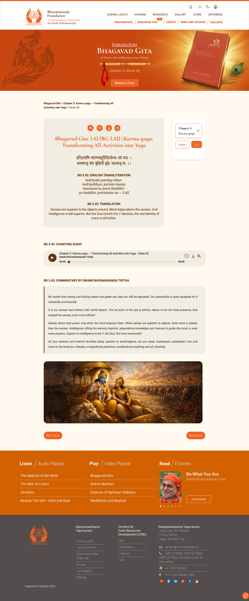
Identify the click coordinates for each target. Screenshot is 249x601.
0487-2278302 (174, 553)
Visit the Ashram (86, 547)
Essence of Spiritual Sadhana (112, 492)
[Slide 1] (164, 506)
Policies (81, 564)
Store (197, 14)
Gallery (180, 14)
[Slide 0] (160, 506)
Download (199, 499)
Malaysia (124, 553)
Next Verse (196, 435)
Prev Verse (53, 435)
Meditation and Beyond (108, 500)
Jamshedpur (126, 547)
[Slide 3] (171, 506)
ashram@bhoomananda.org (182, 547)
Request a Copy (124, 83)
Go (197, 144)
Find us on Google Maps (179, 574)
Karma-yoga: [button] (187, 130)
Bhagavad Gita (147, 22)
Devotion (27, 492)
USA (121, 559)
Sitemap (81, 577)
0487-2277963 (168, 557)
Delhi (122, 540)
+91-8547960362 (175, 568)
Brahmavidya (124, 22)
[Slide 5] (179, 506)
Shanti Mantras (102, 484)
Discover (216, 22)
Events (171, 22)
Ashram (140, 14)
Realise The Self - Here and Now (45, 500)
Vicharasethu (84, 570)
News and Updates (193, 22)
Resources (160, 14)
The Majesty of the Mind (39, 475)
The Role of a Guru (34, 484)
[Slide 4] (175, 506)
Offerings (215, 14)
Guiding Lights (117, 14)
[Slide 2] (168, 506)
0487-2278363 (193, 553)
